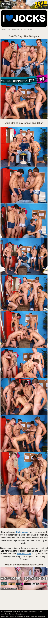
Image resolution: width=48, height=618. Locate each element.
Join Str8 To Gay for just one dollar (24, 123)
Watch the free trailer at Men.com (24, 564)
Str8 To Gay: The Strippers (24, 36)
